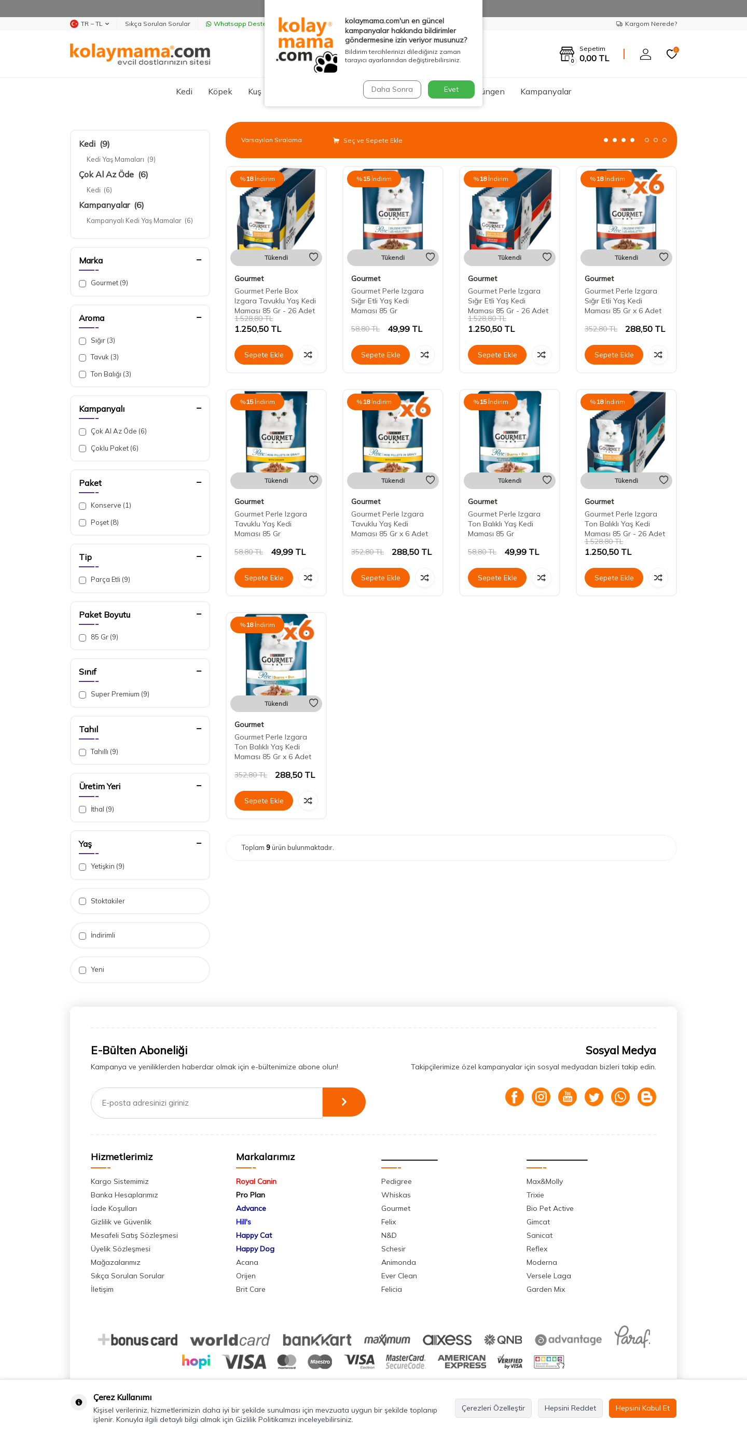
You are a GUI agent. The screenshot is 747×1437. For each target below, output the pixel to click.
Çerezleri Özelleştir (493, 1408)
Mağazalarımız (116, 1262)
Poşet (99, 522)
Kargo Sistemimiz (120, 1181)
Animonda (398, 1262)
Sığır (97, 340)
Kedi (184, 91)
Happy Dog (255, 1248)
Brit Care (251, 1289)
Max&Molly (545, 1181)
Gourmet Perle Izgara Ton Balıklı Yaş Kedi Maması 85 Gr (504, 523)
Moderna (542, 1262)
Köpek (220, 91)
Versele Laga (549, 1275)
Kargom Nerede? (646, 23)
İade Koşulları (114, 1208)
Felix (388, 1221)
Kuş (254, 91)
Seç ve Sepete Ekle (368, 140)
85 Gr (98, 637)
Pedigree (396, 1181)
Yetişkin (102, 866)
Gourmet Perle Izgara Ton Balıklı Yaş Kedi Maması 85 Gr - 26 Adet (625, 523)
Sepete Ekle (264, 354)
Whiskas (396, 1194)
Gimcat (538, 1221)
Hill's (243, 1221)
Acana (247, 1262)
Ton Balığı (105, 374)
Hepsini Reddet (570, 1408)
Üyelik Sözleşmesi (120, 1248)
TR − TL (89, 24)
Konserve (105, 505)
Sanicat (539, 1235)
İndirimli (97, 935)
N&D (389, 1235)
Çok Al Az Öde (113, 174)
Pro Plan (250, 1194)
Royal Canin (256, 1181)
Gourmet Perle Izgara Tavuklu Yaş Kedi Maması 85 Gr (270, 523)
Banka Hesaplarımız (124, 1194)
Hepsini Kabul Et (643, 1408)
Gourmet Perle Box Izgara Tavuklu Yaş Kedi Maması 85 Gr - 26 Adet (275, 300)
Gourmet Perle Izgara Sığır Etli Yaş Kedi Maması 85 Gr (387, 300)
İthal (96, 809)
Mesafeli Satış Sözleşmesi (134, 1235)
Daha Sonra (391, 89)
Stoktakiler (102, 901)
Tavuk (99, 357)
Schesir (393, 1248)
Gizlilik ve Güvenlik (121, 1221)
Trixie (535, 1194)
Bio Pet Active (550, 1208)
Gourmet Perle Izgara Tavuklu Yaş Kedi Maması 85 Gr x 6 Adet (389, 523)
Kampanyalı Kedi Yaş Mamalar (140, 220)
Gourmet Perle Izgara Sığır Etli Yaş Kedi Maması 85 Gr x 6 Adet (623, 300)
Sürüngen (487, 91)
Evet (451, 89)
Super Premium (114, 694)
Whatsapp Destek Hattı (246, 23)
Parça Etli (104, 579)
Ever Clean (399, 1275)
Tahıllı (98, 751)
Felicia (391, 1289)
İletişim (102, 1289)
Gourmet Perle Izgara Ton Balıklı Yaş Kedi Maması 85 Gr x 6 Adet (272, 746)
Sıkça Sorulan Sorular (157, 23)
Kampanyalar (545, 91)
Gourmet (103, 282)
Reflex (537, 1248)
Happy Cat (254, 1235)
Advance (251, 1208)
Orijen (246, 1275)
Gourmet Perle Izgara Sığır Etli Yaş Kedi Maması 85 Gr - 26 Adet (508, 300)
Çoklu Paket (109, 448)
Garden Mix (546, 1289)
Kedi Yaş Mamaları (121, 159)
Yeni (91, 969)
